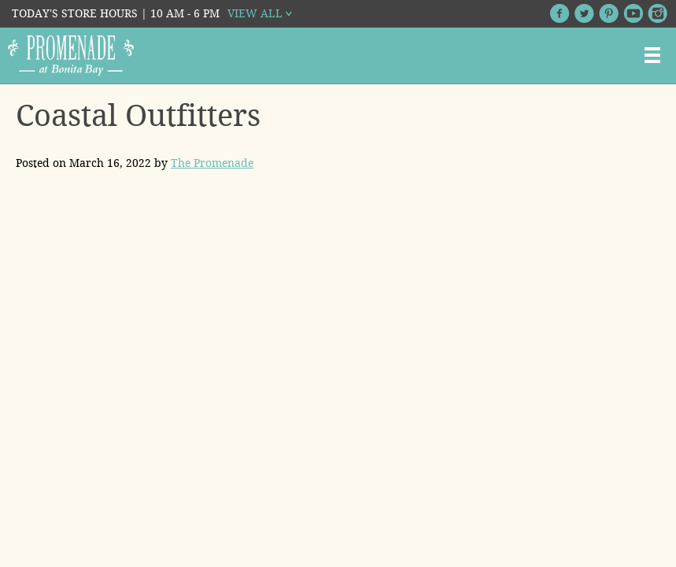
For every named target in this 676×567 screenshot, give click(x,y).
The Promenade (212, 163)
